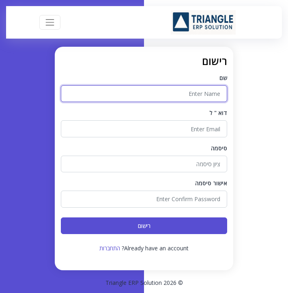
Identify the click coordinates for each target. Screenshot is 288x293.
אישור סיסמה (211, 183)
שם (223, 78)
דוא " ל (218, 113)
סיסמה (219, 148)
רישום (144, 226)
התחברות (109, 248)
